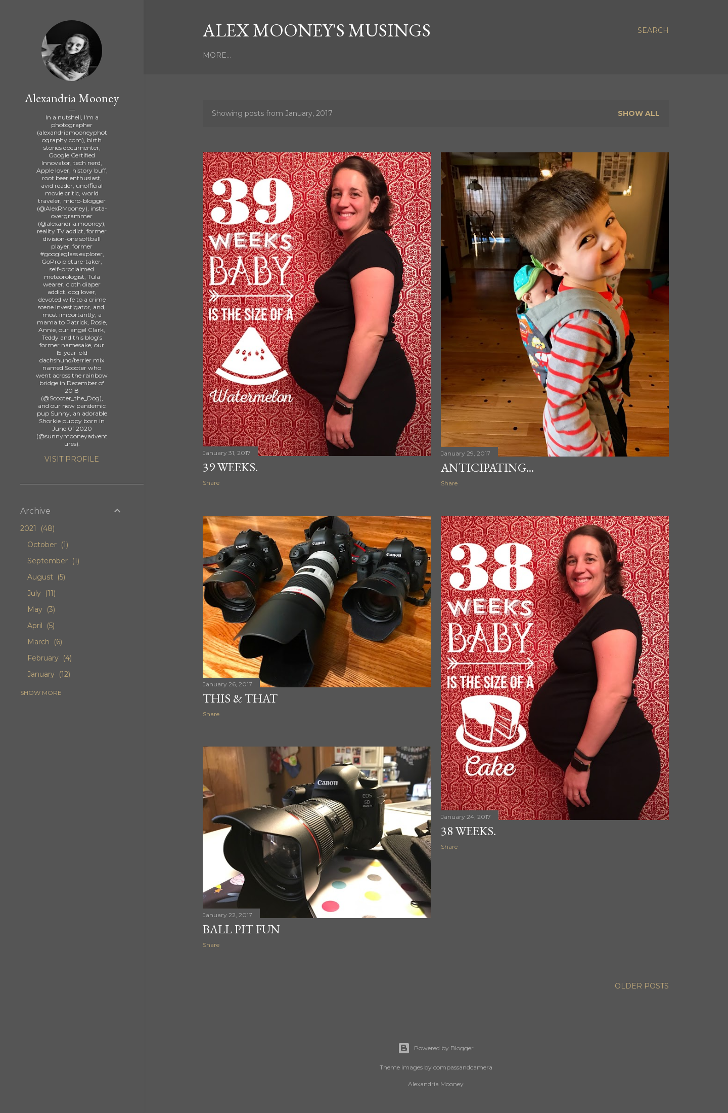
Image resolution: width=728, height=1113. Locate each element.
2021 (37, 528)
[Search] (653, 30)
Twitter (504, 55)
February (49, 658)
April (41, 625)
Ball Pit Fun (241, 929)
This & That (240, 698)
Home (215, 55)
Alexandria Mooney (72, 98)
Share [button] (211, 482)
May (41, 609)
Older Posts (642, 986)
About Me (253, 55)
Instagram (459, 55)
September (53, 560)
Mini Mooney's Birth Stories (339, 55)
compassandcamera (462, 1067)
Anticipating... (487, 467)
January (48, 674)
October (47, 544)
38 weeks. (468, 831)
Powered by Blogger (436, 1048)
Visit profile (71, 459)
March (44, 641)
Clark (418, 55)
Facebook (547, 55)
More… (588, 55)
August (46, 577)
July (41, 593)
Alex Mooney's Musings (317, 30)
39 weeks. (230, 467)
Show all (639, 113)
